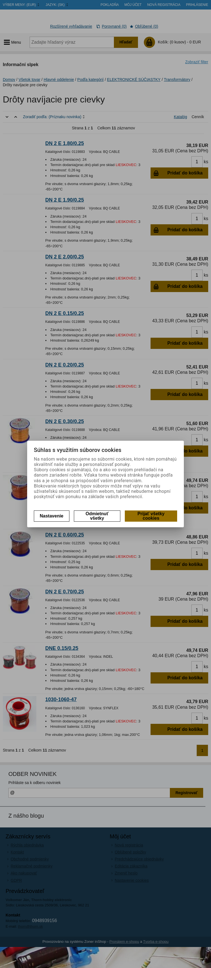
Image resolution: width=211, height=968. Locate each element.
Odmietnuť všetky (97, 516)
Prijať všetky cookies (151, 516)
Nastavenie (52, 516)
